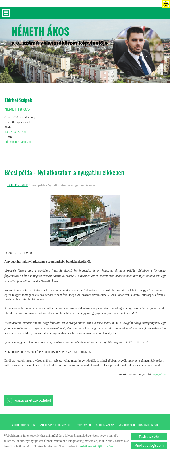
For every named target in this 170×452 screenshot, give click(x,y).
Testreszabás (149, 436)
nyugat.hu (159, 374)
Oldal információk (23, 424)
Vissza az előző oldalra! (32, 400)
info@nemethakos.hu (17, 141)
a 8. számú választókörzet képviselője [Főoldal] (60, 34)
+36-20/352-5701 (15, 132)
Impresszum (83, 424)
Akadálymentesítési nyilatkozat (138, 424)
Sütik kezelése (105, 424)
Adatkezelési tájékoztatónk (96, 446)
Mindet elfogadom (149, 445)
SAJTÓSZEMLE (17, 185)
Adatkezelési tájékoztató (55, 424)
